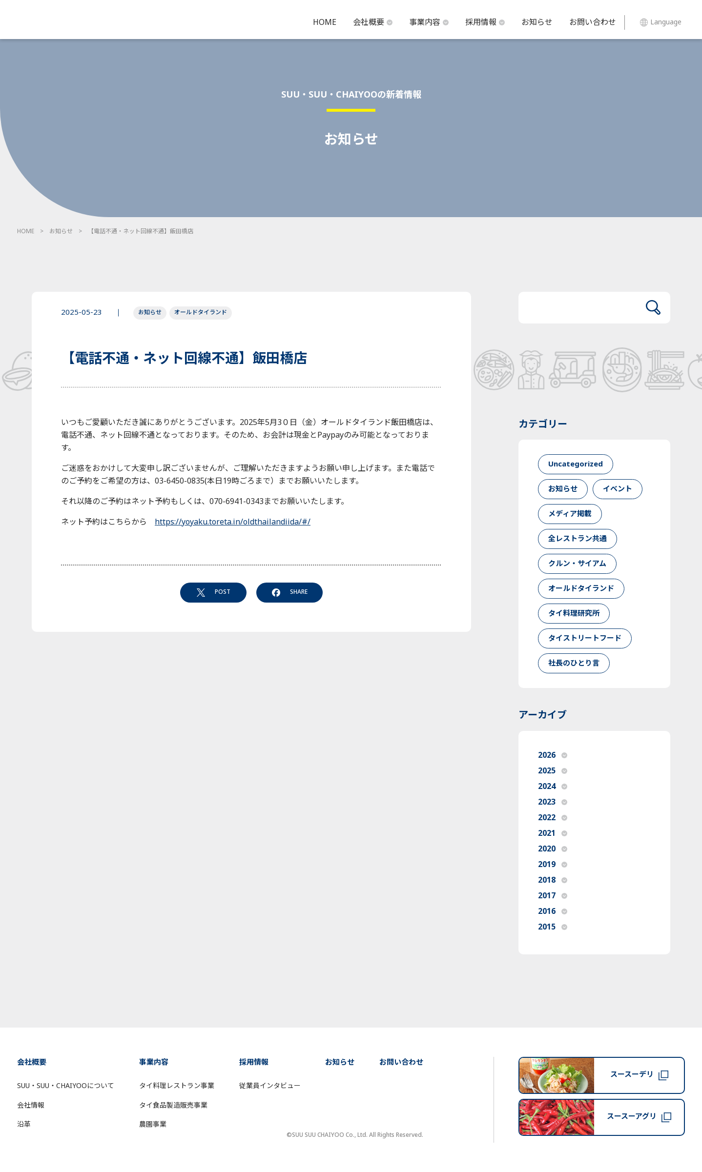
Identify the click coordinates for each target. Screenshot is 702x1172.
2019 (552, 864)
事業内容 (429, 22)
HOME (324, 22)
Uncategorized (575, 464)
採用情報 (485, 22)
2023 (552, 802)
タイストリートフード (584, 638)
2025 (552, 771)
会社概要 (372, 22)
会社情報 (30, 1105)
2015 (552, 927)
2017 (552, 896)
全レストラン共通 (577, 539)
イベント (617, 489)
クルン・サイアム (577, 563)
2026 (552, 755)
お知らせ (537, 22)
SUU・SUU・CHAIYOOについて (65, 1086)
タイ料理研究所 (573, 613)
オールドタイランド (200, 312)
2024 (552, 786)
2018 (552, 880)
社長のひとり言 (573, 663)
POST (213, 591)
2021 (552, 833)
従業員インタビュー (270, 1086)
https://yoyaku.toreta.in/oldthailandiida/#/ (232, 522)
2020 (552, 849)
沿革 (24, 1124)
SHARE (290, 591)
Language (660, 22)
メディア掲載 (570, 514)
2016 (552, 911)
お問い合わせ (592, 22)
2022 (552, 818)
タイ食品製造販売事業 (173, 1105)
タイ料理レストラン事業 (176, 1086)
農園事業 (152, 1124)
